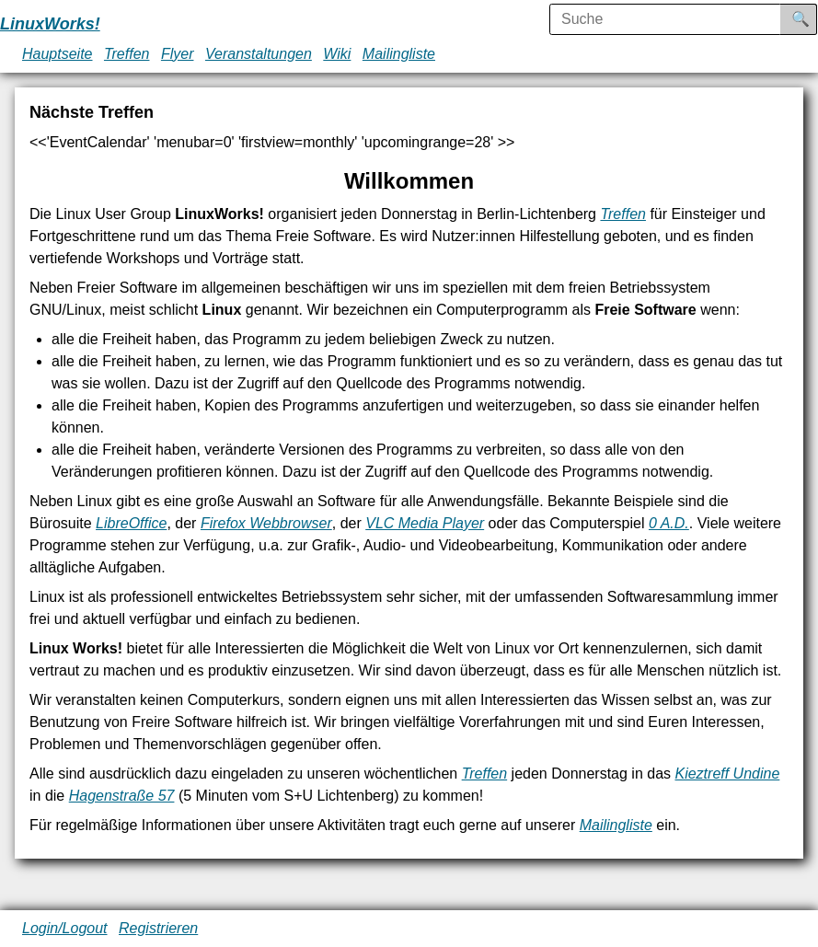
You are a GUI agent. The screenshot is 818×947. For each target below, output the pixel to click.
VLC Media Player (424, 523)
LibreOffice (131, 523)
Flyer (177, 54)
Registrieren (158, 928)
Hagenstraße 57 (122, 795)
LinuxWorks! (50, 24)
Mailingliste (399, 54)
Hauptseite (57, 54)
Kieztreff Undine (726, 773)
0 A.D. (669, 523)
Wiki (337, 54)
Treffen (127, 54)
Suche (813, 19)
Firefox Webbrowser (266, 523)
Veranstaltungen (258, 54)
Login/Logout (65, 928)
